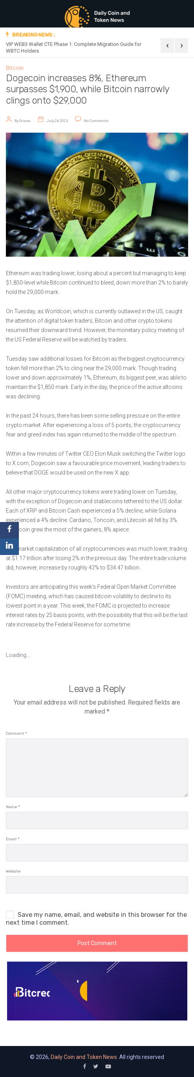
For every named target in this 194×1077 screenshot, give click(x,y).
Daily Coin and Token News (84, 1057)
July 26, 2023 (57, 121)
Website (13, 871)
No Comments (96, 121)
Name (13, 807)
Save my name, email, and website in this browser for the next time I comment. (96, 918)
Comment (16, 734)
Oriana (24, 121)
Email (12, 839)
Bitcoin (15, 67)
